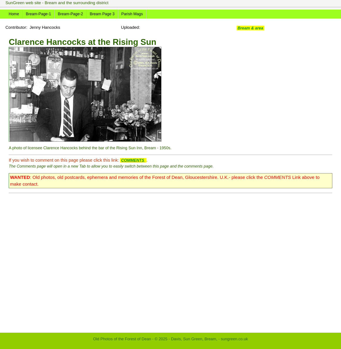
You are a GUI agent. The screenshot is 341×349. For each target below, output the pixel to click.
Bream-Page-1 (38, 14)
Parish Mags (132, 14)
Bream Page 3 (102, 14)
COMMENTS (133, 160)
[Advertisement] (139, 260)
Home (14, 14)
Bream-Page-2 (70, 14)
